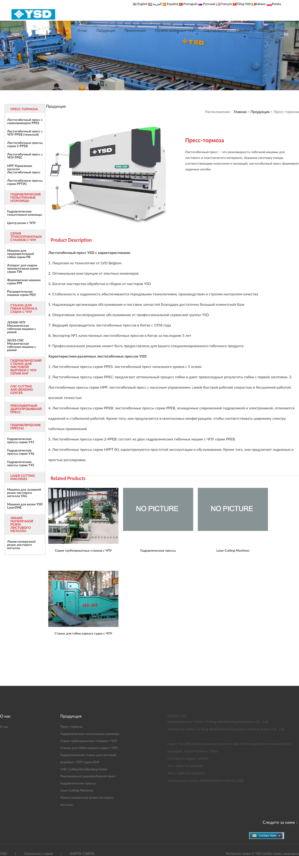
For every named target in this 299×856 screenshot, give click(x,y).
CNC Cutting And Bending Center (84, 769)
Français (226, 4)
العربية (157, 4)
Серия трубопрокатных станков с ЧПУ (88, 741)
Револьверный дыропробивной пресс (88, 776)
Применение (135, 30)
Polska (276, 4)
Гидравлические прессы (78, 783)
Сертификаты (215, 30)
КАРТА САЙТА (82, 853)
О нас (82, 30)
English (142, 4)
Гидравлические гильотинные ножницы (90, 734)
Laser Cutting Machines (76, 790)
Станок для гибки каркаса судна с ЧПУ (89, 748)
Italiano (260, 4)
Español (172, 4)
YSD (3, 853)
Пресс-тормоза (71, 726)
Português (190, 4)
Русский (208, 4)
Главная (62, 30)
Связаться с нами (273, 30)
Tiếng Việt (243, 4)
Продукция (105, 30)
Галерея (242, 30)
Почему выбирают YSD (175, 30)
